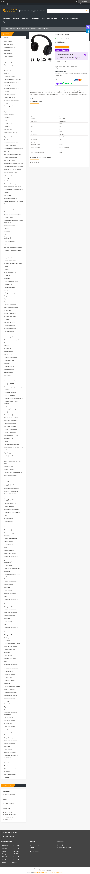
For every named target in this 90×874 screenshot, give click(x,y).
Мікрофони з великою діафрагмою (13, 148)
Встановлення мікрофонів (11, 417)
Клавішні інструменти (10, 553)
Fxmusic (6, 766)
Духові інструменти (9, 578)
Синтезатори (7, 478)
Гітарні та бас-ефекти (10, 432)
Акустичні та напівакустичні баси (13, 247)
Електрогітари (8, 41)
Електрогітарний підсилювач (12, 337)
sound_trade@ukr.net (10, 814)
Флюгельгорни (8, 231)
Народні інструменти (9, 97)
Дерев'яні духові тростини (11, 453)
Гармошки (6, 319)
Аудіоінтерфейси (8, 56)
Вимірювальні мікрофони (11, 420)
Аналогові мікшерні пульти (11, 381)
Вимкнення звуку (8, 466)
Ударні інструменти (9, 524)
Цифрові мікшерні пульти (11, 281)
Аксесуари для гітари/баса (11, 488)
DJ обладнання (22, 28)
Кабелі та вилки (8, 584)
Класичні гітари (8, 129)
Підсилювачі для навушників (12, 512)
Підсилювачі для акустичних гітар (13, 398)
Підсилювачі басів (9, 360)
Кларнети (6, 192)
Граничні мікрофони (9, 395)
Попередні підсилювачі (10, 157)
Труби (5, 111)
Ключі (5, 596)
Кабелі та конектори (9, 615)
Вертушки (6, 73)
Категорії (6, 37)
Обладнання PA (8, 607)
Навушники (7, 109)
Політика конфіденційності (56, 872)
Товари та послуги (10, 28)
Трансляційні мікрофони (10, 357)
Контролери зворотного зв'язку (12, 214)
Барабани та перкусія (10, 593)
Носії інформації (8, 456)
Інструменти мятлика (10, 316)
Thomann (6, 777)
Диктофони (7, 535)
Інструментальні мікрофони (11, 142)
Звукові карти (7, 348)
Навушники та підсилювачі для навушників (12, 251)
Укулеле (6, 299)
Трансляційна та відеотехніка (12, 568)
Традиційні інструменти (10, 581)
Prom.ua (54, 869)
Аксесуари (7, 587)
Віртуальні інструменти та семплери (11, 133)
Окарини (6, 343)
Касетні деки (7, 375)
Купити (62, 47)
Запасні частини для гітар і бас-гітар (12, 462)
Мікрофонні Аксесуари (10, 392)
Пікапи (6, 441)
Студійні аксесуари (9, 469)
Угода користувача (9, 836)
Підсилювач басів (9, 366)
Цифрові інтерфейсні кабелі (11, 100)
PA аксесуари (7, 310)
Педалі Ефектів (8, 544)
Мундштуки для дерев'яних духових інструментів (11, 492)
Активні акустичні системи (11, 307)
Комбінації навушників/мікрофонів (13, 447)
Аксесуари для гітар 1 (10, 774)
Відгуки (16, 18)
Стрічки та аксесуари (10, 423)
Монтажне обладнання (10, 255)
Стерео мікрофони (9, 334)
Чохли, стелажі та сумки (10, 612)
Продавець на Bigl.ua (45, 870)
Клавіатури (7, 50)
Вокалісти (6, 140)
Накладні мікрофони (9, 287)
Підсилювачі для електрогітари (12, 340)
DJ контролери (8, 123)
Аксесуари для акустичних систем (13, 178)
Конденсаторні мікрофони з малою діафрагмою (13, 202)
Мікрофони (7, 412)
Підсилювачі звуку (9, 533)
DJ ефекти (7, 275)
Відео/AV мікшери (9, 65)
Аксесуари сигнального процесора (13, 166)
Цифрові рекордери (9, 241)
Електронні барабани (10, 145)
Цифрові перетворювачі (10, 328)
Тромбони (6, 228)
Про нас (25, 18)
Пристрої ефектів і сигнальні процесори (12, 575)
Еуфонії (6, 266)
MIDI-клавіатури (8, 53)
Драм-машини (8, 527)
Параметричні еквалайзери (11, 137)
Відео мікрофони (8, 351)
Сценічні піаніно (8, 234)
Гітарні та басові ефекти (10, 429)
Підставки (6, 91)
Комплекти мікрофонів (10, 503)
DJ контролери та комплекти (12, 59)
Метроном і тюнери (9, 209)
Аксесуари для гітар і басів (11, 444)
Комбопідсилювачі (9, 541)
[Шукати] (87, 11)
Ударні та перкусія (9, 550)
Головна (6, 18)
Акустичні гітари (8, 44)
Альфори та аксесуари (10, 406)
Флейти (6, 290)
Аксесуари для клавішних (11, 198)
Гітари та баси (8, 590)
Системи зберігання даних (11, 496)
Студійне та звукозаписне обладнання (11, 557)
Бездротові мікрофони (10, 260)
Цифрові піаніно (8, 258)
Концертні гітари (8, 103)
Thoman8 (6, 763)
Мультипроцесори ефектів (11, 82)
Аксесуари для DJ (9, 331)
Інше (5, 547)
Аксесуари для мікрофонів (11, 481)
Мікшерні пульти (8, 438)
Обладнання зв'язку (9, 293)
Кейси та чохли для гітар (11, 768)
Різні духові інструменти (10, 426)
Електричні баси (8, 206)
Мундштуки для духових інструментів (10, 484)
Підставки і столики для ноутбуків (13, 472)
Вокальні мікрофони (9, 47)
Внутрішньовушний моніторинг (12, 154)
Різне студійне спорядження (12, 409)
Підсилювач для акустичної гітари (13, 386)
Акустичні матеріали (9, 322)
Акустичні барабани (9, 94)
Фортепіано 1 (7, 771)
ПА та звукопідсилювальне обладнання (11, 561)
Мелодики (6, 389)
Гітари (5, 515)
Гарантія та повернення (71, 18)
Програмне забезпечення (11, 604)
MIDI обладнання (8, 354)
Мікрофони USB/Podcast (10, 384)
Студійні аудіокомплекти (10, 538)
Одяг (5, 244)
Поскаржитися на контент (41, 872)
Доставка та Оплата (49, 18)
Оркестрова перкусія (9, 76)
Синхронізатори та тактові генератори (11, 402)
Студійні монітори (9, 114)
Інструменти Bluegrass (10, 313)
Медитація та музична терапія (12, 169)
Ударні (6, 181)
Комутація (7, 363)
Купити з (62, 50)
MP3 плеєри (7, 195)
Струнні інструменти (9, 62)
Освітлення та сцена (9, 674)
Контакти (35, 18)
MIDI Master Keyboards (10, 160)
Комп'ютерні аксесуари (10, 172)
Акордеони (7, 278)
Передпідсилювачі (9, 521)
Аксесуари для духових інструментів (10, 499)
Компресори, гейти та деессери (12, 79)
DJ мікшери (7, 212)
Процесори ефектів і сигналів (12, 643)
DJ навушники (32, 28)
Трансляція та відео (9, 680)
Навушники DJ (8, 68)
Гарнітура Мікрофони (10, 304)
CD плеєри (7, 126)
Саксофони (7, 85)
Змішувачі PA (7, 70)
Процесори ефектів (9, 530)
